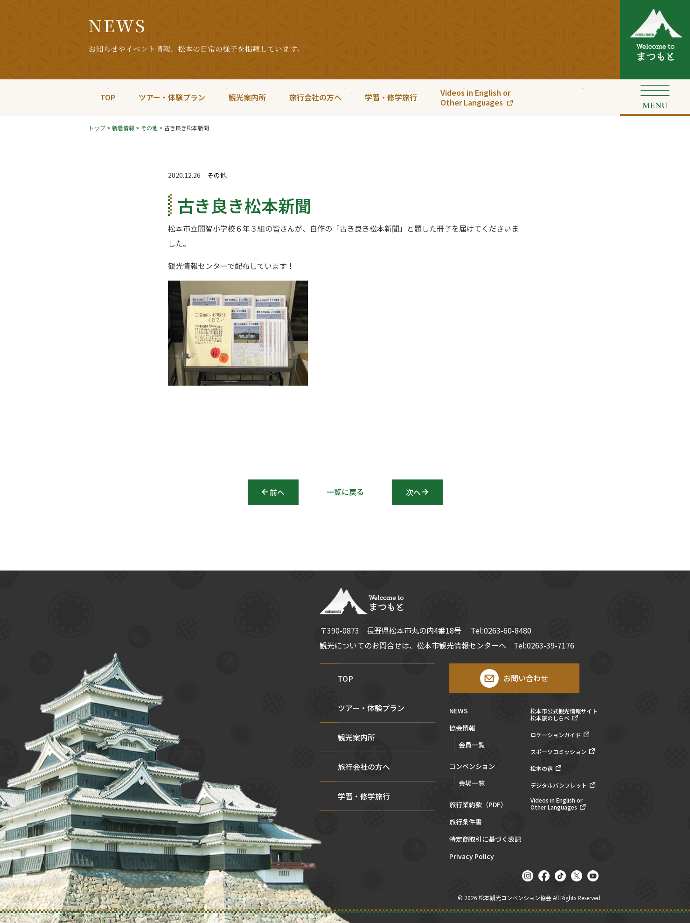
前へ (277, 492)
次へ (413, 492)
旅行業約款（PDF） (478, 805)
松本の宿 (541, 768)
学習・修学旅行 (391, 97)
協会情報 (462, 729)
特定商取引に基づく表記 (485, 840)
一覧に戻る (345, 491)
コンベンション (472, 767)
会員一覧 (472, 744)
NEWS (458, 711)
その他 (217, 175)
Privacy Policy (471, 857)
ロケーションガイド (555, 735)
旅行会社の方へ (315, 97)
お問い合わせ (525, 677)
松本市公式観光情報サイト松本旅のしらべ (564, 714)
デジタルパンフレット (558, 785)
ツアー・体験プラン (172, 97)
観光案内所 (247, 97)
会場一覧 (472, 783)
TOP (107, 97)
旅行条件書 (465, 822)
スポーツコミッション (558, 751)
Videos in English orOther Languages (475, 97)
